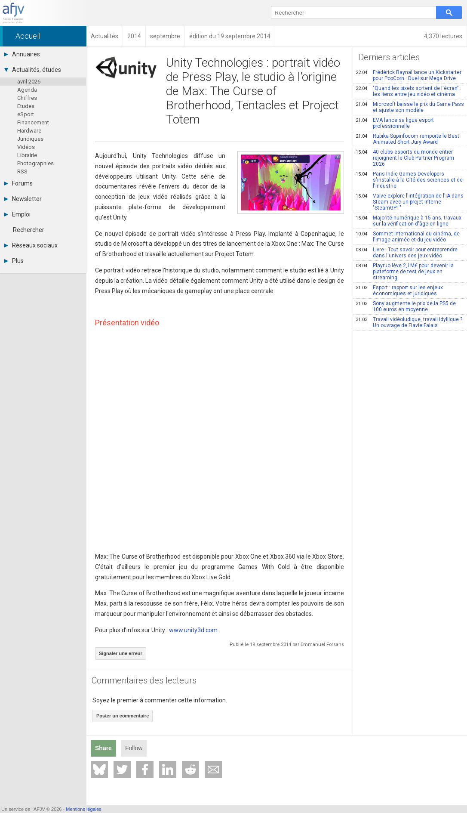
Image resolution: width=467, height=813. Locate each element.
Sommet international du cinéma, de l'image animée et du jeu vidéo (408, 237)
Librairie (27, 155)
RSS (22, 171)
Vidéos (26, 147)
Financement (33, 122)
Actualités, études (32, 69)
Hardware (29, 130)
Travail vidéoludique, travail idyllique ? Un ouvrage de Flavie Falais (409, 322)
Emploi (17, 214)
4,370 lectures (443, 36)
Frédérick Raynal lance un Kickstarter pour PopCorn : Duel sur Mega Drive (408, 75)
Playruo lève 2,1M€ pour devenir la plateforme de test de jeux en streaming (405, 272)
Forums (18, 183)
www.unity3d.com (193, 630)
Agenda (27, 90)
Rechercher (28, 229)
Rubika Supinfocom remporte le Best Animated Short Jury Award (407, 139)
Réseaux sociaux (31, 245)
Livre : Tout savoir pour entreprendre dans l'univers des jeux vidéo (407, 253)
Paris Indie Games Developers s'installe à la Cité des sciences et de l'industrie (409, 180)
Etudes (25, 106)
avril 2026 (28, 81)
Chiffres (27, 98)
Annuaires (22, 54)
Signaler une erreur (120, 653)
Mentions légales (83, 809)
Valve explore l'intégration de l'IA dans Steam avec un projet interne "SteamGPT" (410, 202)
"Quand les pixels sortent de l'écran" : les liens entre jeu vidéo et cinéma (408, 91)
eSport (25, 114)
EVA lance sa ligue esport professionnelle (395, 123)
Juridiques (30, 139)
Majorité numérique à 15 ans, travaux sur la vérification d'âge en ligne (408, 221)
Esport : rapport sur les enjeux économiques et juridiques (399, 290)
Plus (14, 260)
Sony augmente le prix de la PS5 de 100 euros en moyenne (406, 306)
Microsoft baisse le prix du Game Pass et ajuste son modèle (410, 107)
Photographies (35, 163)
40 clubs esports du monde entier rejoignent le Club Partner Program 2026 (405, 158)
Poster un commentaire (122, 715)
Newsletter (23, 198)
